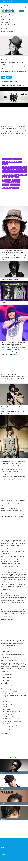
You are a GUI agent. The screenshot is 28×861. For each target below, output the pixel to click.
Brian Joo (7, 545)
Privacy (3, 847)
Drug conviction (22, 174)
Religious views (6, 179)
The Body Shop (6, 721)
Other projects (16, 179)
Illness (4, 177)
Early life (5, 164)
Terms (2, 843)
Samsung (5, 713)
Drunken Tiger (20, 62)
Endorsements (6, 187)
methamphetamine (19, 592)
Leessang (14, 518)
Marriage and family (13, 177)
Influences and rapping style (9, 174)
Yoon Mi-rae (7, 25)
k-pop (25, 547)
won (23, 666)
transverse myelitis (20, 610)
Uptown (10, 595)
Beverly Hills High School (15, 354)
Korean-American (20, 352)
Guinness (5, 723)
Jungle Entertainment (14, 514)
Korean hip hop (13, 130)
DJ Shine (5, 471)
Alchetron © (5, 854)
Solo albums (5, 182)
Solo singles (5, 185)
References (15, 187)
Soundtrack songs (15, 185)
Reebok (4, 708)
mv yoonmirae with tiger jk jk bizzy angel (12, 159)
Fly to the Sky (19, 545)
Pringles (4, 716)
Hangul (19, 125)
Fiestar (7, 548)
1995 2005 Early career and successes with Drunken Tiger (14, 167)
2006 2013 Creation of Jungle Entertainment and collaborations (14, 170)
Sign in (21, 10)
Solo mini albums (15, 182)
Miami (9, 349)
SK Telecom (5, 725)
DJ (15, 344)
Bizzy (15, 71)
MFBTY (9, 62)
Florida (13, 349)
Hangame (5, 720)
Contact (3, 851)
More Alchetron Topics (6, 729)
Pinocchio (11, 693)
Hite (3, 704)
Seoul (18, 342)
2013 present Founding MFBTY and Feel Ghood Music (14, 172)
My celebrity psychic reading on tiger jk (11, 161)
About (2, 840)
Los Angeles (3, 255)
